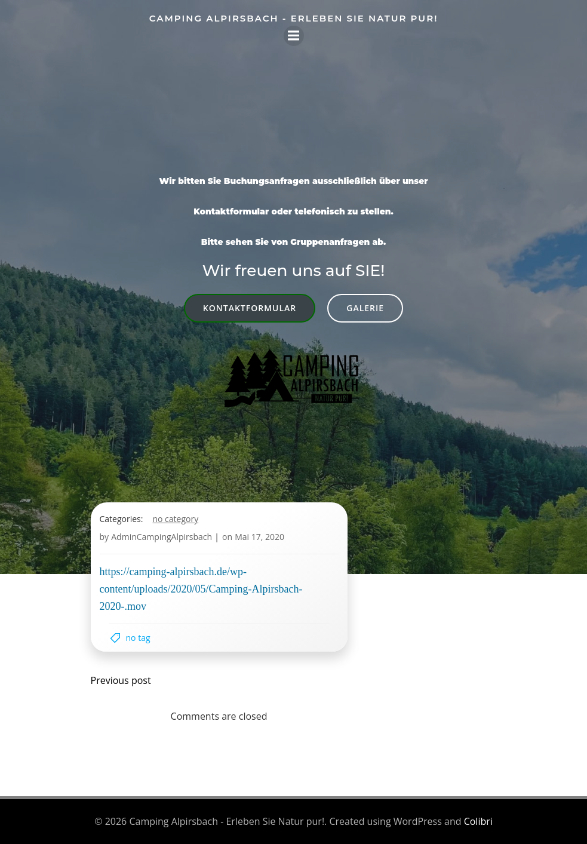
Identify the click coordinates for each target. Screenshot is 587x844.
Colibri (478, 821)
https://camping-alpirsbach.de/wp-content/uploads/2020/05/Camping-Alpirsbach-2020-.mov (201, 589)
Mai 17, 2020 (259, 536)
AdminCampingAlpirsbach (161, 536)
